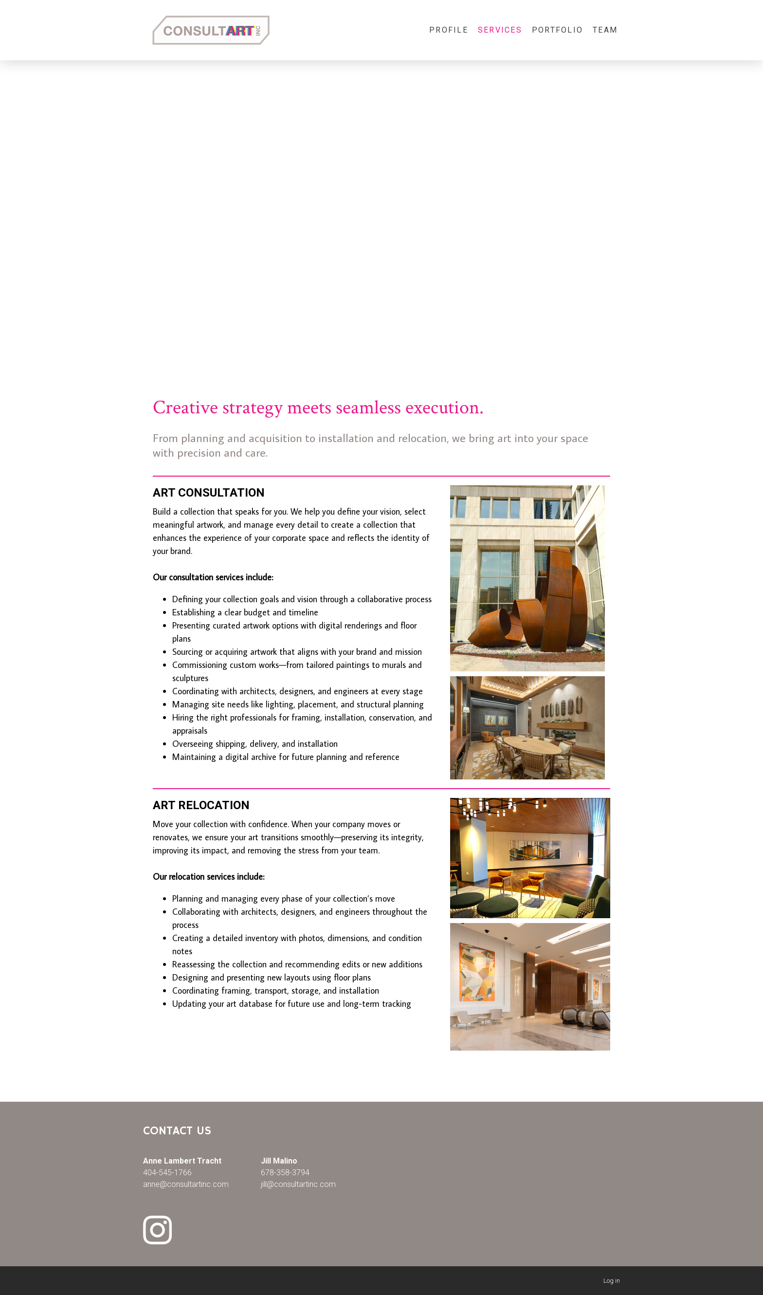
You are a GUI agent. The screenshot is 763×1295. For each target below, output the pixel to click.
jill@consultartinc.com (298, 1184)
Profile (448, 30)
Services (500, 30)
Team (605, 30)
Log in (611, 1280)
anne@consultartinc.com (186, 1184)
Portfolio (557, 30)
